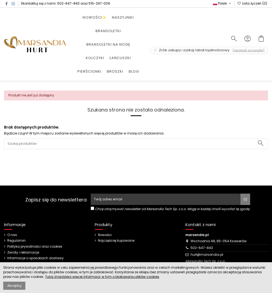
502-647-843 (68, 3)
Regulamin (16, 240)
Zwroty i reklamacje (23, 252)
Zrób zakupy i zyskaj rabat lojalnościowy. (209, 50)
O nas (12, 235)
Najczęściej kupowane (116, 240)
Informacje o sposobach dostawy (35, 258)
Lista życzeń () (252, 3)
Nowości (105, 235)
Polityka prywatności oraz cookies (34, 246)
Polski (222, 3)
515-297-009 (99, 3)
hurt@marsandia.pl (207, 254)
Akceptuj (14, 285)
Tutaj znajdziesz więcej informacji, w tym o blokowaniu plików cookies (102, 276)
